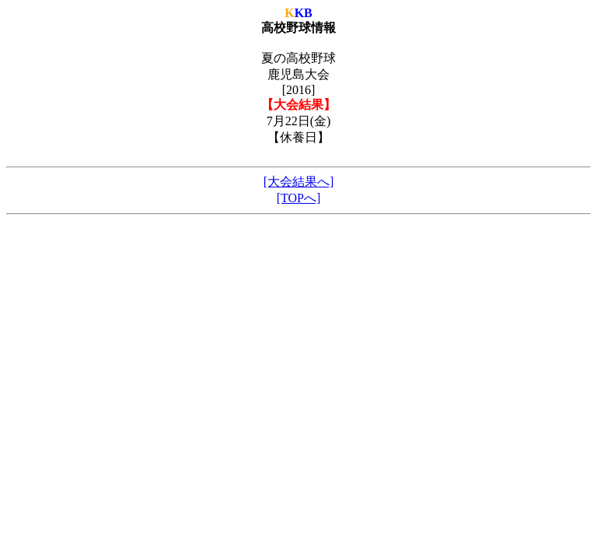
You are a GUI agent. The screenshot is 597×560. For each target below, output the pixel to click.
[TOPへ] (299, 198)
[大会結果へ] (299, 181)
